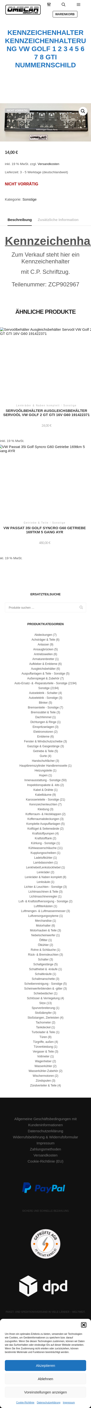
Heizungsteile (43, 770)
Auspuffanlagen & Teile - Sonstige (43, 673)
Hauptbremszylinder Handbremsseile (43, 765)
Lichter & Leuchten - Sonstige (43, 887)
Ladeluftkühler (43, 857)
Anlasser (43, 644)
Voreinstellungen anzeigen (45, 1392)
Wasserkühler (43, 1066)
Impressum (69, 1402)
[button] (83, 1324)
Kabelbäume (43, 794)
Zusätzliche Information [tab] (58, 220)
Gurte (43, 756)
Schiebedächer (43, 993)
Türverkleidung (43, 1046)
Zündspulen (43, 1080)
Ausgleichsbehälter (43, 668)
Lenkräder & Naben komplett (43, 877)
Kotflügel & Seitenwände (43, 828)
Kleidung (43, 809)
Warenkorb (65, 14)
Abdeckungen (43, 635)
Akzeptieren (45, 1365)
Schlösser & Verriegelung (43, 998)
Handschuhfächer (43, 761)
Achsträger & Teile (43, 639)
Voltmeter (43, 1056)
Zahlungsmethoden (45, 1149)
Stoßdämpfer (43, 1013)
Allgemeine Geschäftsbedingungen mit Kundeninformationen (45, 1122)
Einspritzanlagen (43, 727)
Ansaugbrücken (43, 649)
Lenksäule (43, 882)
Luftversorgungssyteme (43, 916)
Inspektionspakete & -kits (43, 785)
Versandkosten (48, 164)
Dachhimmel (43, 717)
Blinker (43, 702)
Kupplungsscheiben (43, 853)
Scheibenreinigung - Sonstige (43, 983)
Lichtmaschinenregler (43, 896)
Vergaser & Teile (43, 1051)
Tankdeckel (43, 1027)
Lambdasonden (43, 862)
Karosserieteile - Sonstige (42, 799)
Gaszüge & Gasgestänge (43, 746)
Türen (43, 1037)
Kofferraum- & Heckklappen (43, 814)
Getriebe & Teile (43, 751)
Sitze (42, 1003)
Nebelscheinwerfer (43, 935)
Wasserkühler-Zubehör (43, 1071)
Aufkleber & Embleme (43, 664)
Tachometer (43, 1022)
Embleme (43, 736)
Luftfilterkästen (43, 906)
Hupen (43, 775)
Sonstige (30, 199)
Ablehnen (45, 1379)
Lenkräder (43, 872)
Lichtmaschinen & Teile (43, 891)
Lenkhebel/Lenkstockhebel (43, 867)
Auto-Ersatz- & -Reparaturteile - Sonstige (40, 683)
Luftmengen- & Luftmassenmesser (43, 911)
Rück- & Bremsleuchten (43, 954)
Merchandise (43, 920)
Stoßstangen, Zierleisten (43, 1017)
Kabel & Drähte (43, 790)
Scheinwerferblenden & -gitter (43, 988)
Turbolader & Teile (43, 1032)
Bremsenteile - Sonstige (43, 707)
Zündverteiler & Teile (43, 1085)
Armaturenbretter (43, 659)
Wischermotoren (43, 1076)
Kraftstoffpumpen (43, 833)
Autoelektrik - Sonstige (43, 698)
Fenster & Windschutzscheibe (43, 741)
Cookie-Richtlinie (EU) (46, 1161)
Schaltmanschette (43, 979)
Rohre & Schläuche (43, 950)
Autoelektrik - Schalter (43, 693)
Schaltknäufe (43, 974)
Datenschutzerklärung (48, 1402)
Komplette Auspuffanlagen (43, 824)
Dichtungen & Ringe (43, 722)
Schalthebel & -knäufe (43, 969)
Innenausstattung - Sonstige (42, 780)
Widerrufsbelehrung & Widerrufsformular (45, 1137)
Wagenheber (43, 1061)
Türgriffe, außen (43, 1042)
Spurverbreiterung (43, 1008)
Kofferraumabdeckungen (43, 819)
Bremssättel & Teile (43, 712)
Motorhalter (43, 925)
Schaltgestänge (43, 964)
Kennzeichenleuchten (43, 804)
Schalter (43, 959)
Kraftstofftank (43, 838)
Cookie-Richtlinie (25, 1402)
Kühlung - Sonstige (43, 843)
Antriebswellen (43, 654)
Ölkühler (43, 945)
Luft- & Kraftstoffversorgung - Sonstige (43, 901)
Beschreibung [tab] (20, 220)
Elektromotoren (43, 731)
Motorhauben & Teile (43, 930)
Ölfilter (43, 940)
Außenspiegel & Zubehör (43, 678)
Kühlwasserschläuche (42, 848)
